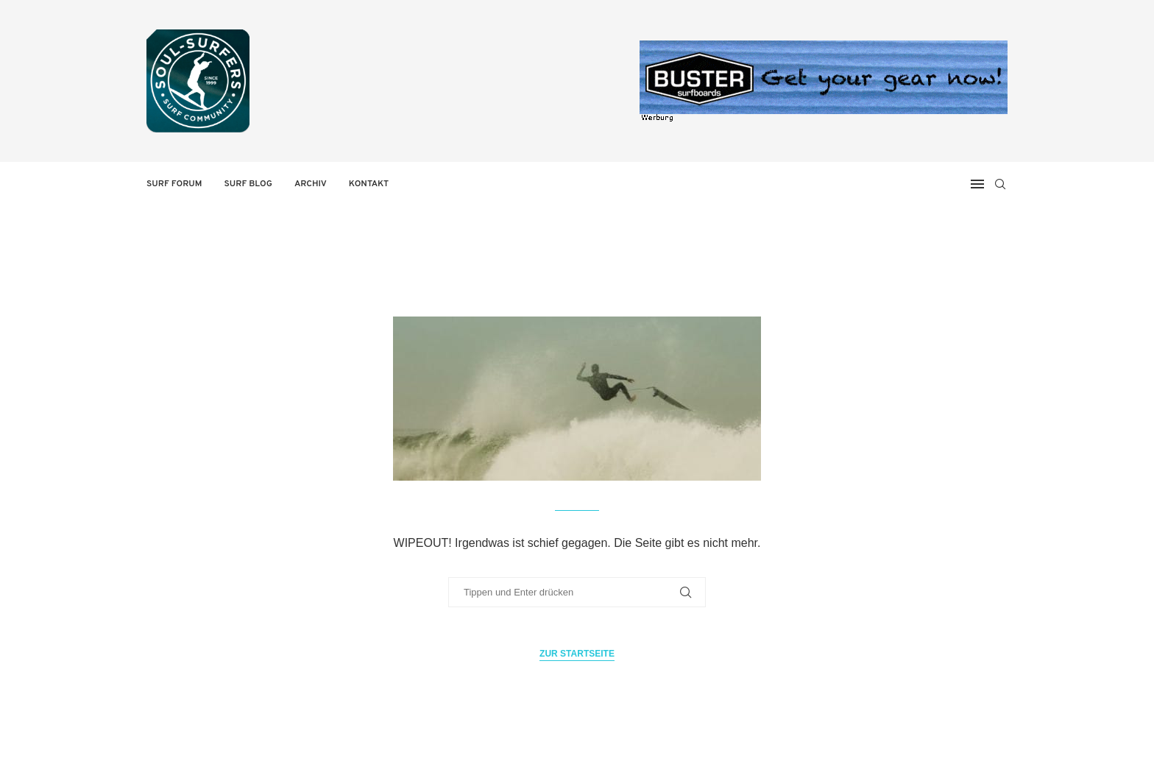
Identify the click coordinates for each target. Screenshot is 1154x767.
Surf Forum (174, 184)
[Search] (1000, 184)
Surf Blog (248, 184)
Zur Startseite (577, 653)
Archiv (310, 184)
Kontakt (369, 184)
